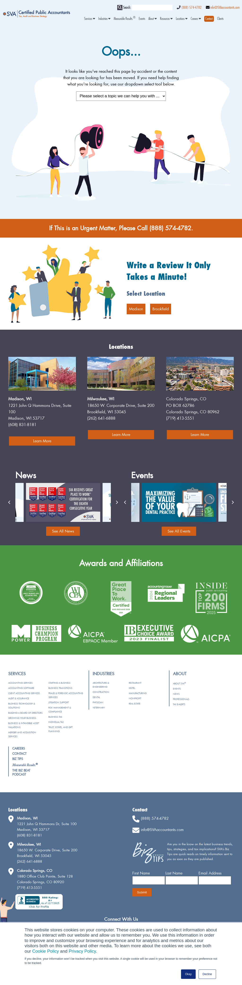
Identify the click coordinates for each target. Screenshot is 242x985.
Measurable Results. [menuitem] (124, 19)
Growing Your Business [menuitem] (22, 718)
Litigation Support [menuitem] (58, 702)
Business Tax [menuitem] (55, 716)
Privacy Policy (82, 951)
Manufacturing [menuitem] (138, 693)
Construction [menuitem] (101, 692)
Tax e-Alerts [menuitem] (179, 704)
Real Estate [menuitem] (134, 703)
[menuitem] (209, 19)
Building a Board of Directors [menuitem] (25, 712)
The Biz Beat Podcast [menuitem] (21, 772)
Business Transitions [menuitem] (60, 688)
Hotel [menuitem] (132, 688)
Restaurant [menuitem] (135, 682)
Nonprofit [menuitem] (135, 698)
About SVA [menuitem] (179, 683)
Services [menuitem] (89, 19)
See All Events (179, 531)
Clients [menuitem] (220, 19)
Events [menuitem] (142, 19)
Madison (136, 308)
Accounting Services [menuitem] (20, 682)
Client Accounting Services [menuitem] (24, 693)
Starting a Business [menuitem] (59, 682)
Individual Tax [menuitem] (56, 722)
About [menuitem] (152, 19)
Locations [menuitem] (181, 19)
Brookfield (160, 308)
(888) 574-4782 (191, 7)
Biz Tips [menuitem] (17, 759)
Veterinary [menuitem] (99, 707)
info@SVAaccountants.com (225, 7)
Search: (127, 7)
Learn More (42, 440)
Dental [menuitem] (96, 697)
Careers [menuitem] (196, 19)
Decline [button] (207, 974)
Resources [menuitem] (166, 19)
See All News (63, 531)
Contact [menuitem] (19, 753)
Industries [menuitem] (104, 19)
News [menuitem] (176, 693)
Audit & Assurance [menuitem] (18, 698)
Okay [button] (188, 974)
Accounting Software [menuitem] (21, 688)
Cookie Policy (45, 951)
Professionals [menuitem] (181, 699)
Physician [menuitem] (98, 702)
